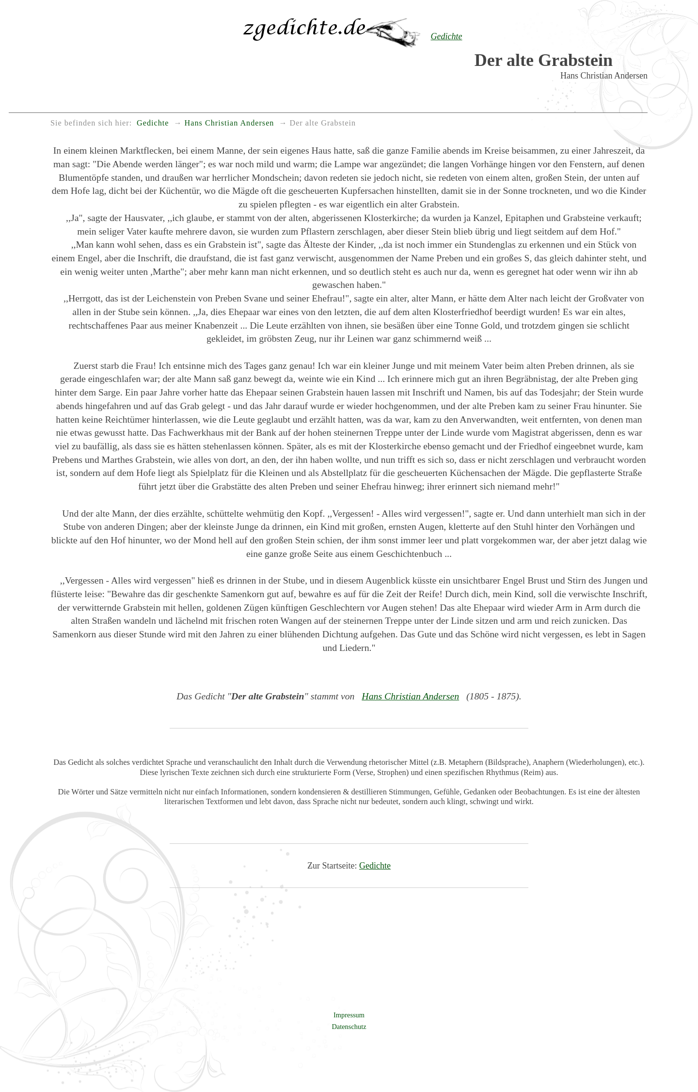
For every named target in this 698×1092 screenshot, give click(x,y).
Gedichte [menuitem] (153, 123)
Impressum (349, 1015)
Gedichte (375, 865)
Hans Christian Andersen (410, 696)
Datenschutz (349, 1026)
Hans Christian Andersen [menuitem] (229, 123)
